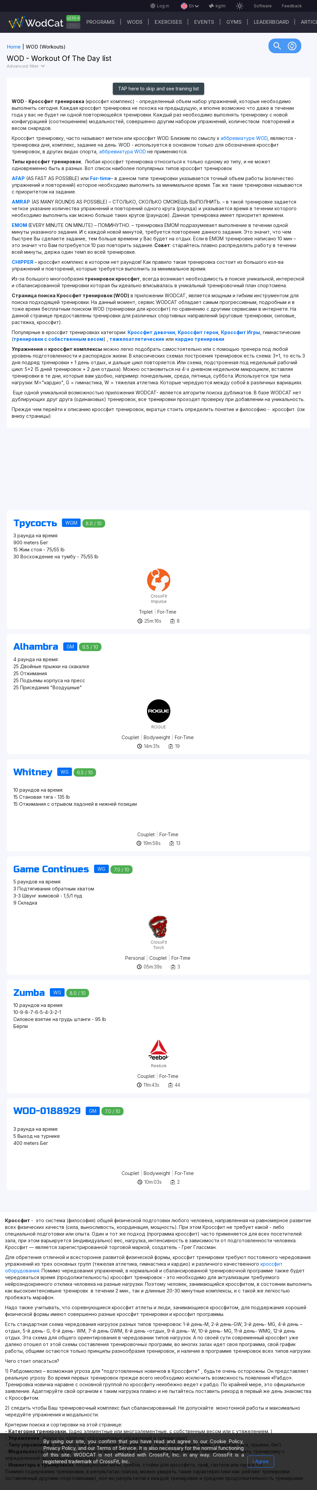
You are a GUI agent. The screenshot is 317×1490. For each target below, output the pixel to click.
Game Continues (51, 869)
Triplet (146, 612)
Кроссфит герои (198, 332)
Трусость (35, 523)
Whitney (32, 772)
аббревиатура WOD (122, 151)
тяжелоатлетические (136, 339)
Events (204, 22)
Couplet (130, 737)
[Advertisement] (158, 472)
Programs (100, 22)
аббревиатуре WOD (244, 138)
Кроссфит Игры (240, 332)
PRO (73, 25)
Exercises (168, 22)
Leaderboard (271, 22)
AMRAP (21, 202)
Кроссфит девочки (151, 332)
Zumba (29, 993)
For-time (100, 178)
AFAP (18, 178)
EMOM (20, 225)
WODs (135, 22)
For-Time (166, 612)
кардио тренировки (199, 339)
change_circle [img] (292, 46)
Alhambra (35, 646)
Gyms (234, 22)
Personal (135, 958)
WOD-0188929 (47, 1111)
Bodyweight (157, 737)
